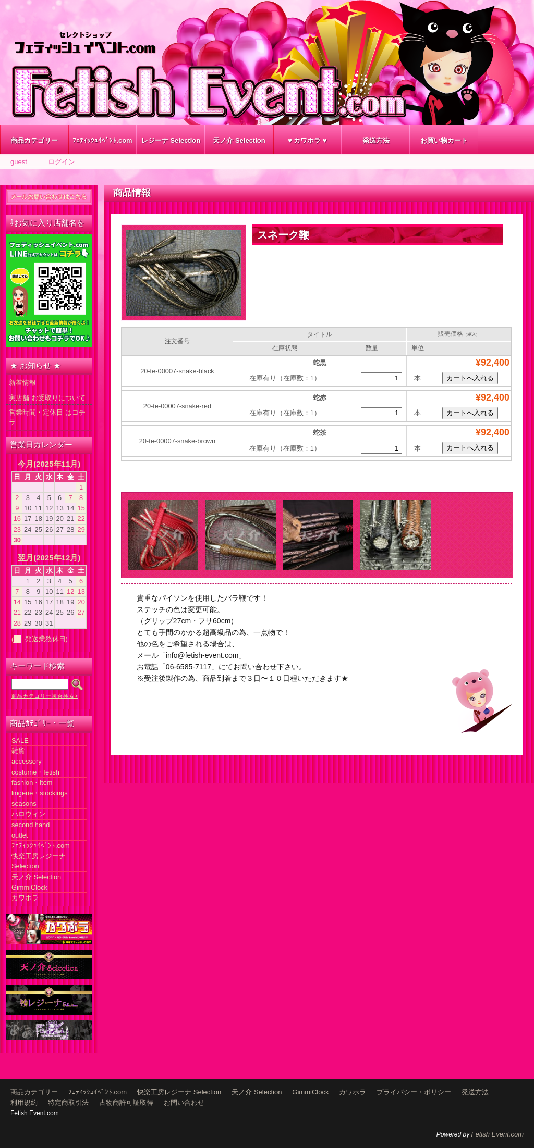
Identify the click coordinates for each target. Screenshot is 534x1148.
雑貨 (18, 751)
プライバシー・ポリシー (414, 1092)
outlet (19, 835)
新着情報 (22, 382)
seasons (24, 803)
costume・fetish (35, 772)
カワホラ (25, 898)
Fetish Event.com (497, 1134)
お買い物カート (444, 140)
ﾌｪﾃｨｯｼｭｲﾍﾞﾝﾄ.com (102, 140)
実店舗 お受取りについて (47, 398)
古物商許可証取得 (126, 1102)
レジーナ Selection (170, 140)
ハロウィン (28, 814)
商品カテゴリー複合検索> (44, 696)
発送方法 (376, 140)
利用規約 (24, 1102)
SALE (20, 740)
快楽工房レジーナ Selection (179, 1092)
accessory (26, 761)
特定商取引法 (68, 1102)
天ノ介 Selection (239, 140)
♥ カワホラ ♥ (307, 140)
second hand (30, 825)
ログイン (61, 162)
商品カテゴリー (34, 140)
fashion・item (31, 783)
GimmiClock (29, 887)
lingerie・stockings (39, 793)
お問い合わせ (184, 1102)
